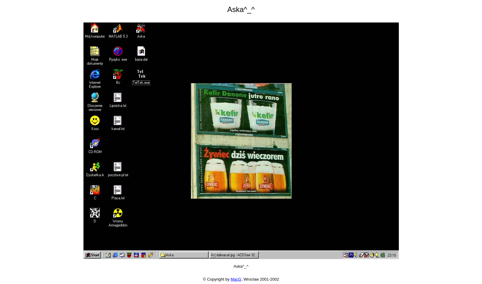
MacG (236, 279)
